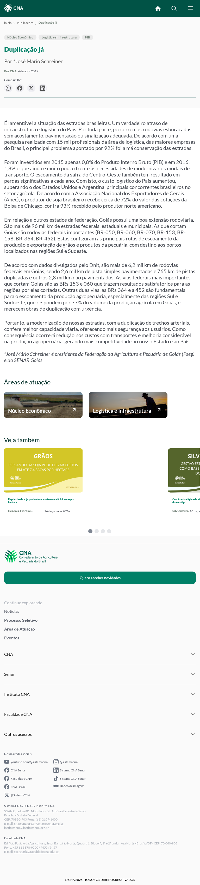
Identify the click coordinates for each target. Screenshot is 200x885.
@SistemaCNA (17, 795)
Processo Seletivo (21, 620)
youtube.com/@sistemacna (26, 761)
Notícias (11, 611)
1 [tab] (90, 531)
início (8, 23)
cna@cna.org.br (25, 823)
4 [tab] (109, 531)
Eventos (11, 637)
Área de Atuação (19, 628)
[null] (8, 88)
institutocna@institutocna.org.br (26, 828)
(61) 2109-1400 (47, 819)
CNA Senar (15, 770)
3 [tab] (103, 531)
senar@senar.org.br (50, 823)
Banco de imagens (68, 786)
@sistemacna (65, 761)
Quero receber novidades (100, 577)
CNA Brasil (15, 786)
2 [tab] (97, 531)
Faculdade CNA (18, 778)
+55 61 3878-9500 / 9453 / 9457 (34, 847)
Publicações (25, 23)
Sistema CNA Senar (69, 770)
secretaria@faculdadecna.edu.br (36, 852)
